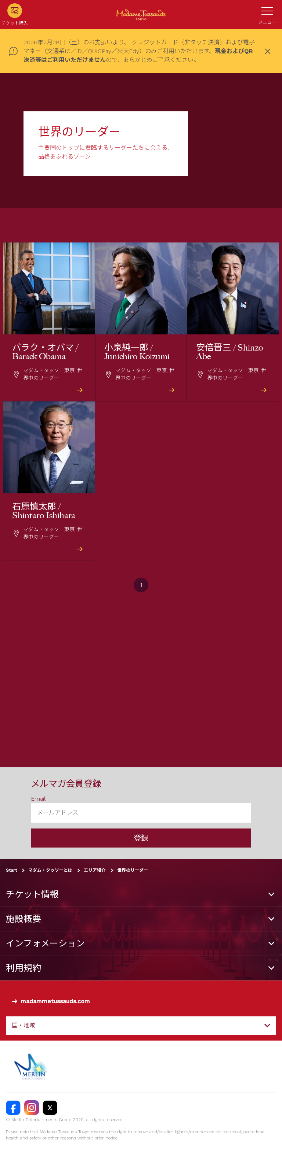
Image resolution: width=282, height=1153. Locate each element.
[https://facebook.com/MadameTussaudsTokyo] (13, 1107)
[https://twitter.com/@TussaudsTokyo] (50, 1107)
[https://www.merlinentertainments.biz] (32, 1066)
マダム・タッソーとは (50, 870)
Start (11, 870)
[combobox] (141, 1025)
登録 (141, 838)
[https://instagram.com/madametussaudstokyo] (31, 1107)
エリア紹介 (95, 870)
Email (38, 798)
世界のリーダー (132, 870)
